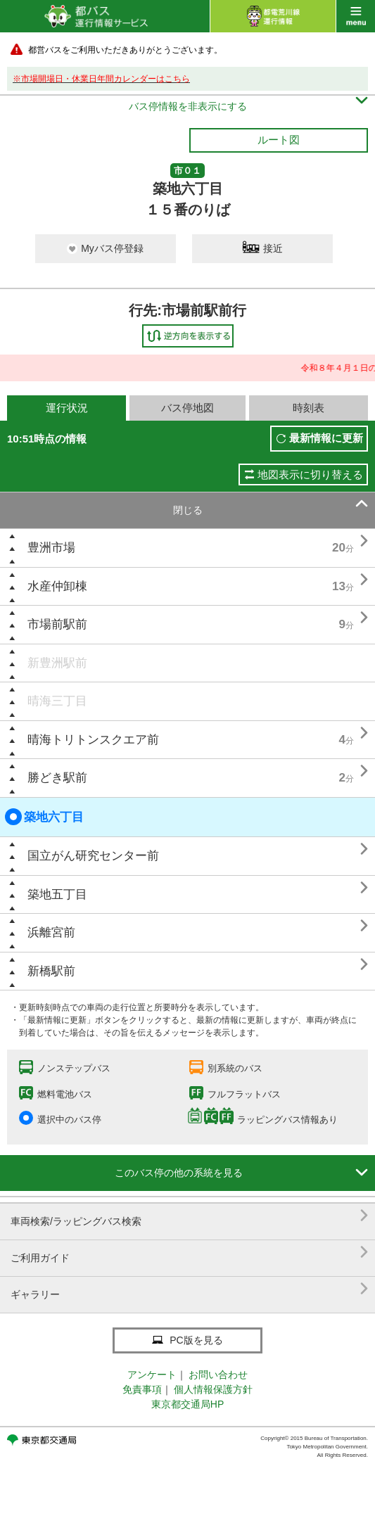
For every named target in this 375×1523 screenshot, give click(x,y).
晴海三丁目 (57, 701)
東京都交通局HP (187, 1404)
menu (355, 16)
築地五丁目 (57, 894)
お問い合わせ (218, 1374)
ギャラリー (189, 1289)
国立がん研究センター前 (93, 855)
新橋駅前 (51, 971)
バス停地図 (187, 408)
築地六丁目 (44, 816)
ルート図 (279, 140)
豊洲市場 (51, 547)
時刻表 (308, 408)
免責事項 (142, 1389)
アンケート (152, 1374)
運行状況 (67, 408)
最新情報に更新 (326, 438)
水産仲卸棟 (57, 586)
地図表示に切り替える (310, 474)
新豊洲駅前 (57, 663)
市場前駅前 (57, 624)
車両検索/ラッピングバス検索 (189, 1216)
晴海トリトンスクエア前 (93, 739)
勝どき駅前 (57, 777)
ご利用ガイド (189, 1252)
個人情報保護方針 (213, 1389)
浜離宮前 (51, 932)
